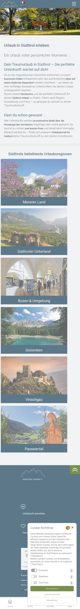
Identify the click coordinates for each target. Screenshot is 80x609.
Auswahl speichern (52, 594)
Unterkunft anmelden (34, 513)
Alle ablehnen (52, 600)
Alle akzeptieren (52, 589)
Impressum (25, 580)
